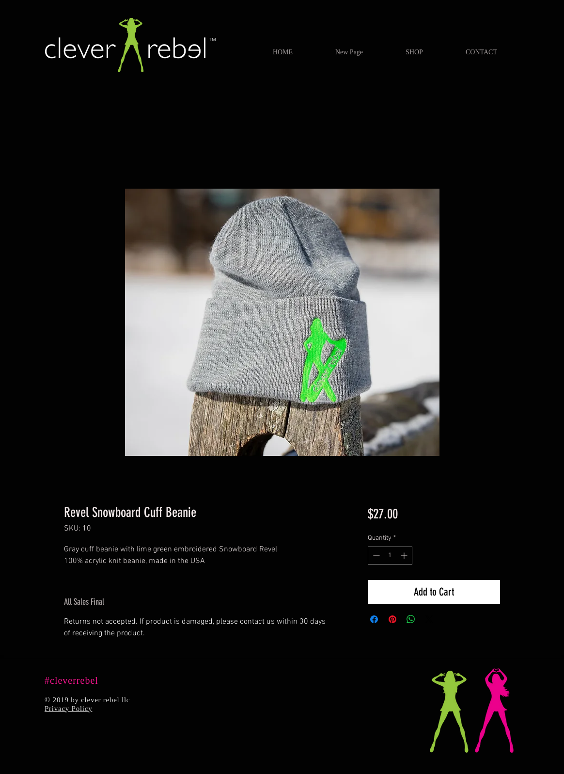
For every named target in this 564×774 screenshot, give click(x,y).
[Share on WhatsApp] (411, 619)
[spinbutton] (390, 555)
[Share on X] (429, 619)
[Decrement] (375, 555)
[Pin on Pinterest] (392, 619)
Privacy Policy (68, 708)
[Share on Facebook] (374, 619)
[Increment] (405, 555)
